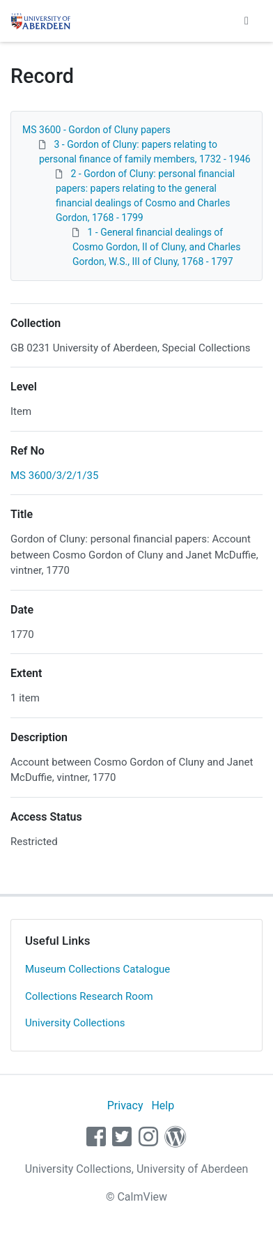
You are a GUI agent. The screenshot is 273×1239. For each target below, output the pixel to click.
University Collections (75, 1023)
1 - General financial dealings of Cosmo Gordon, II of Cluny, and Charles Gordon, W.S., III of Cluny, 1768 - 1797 (156, 247)
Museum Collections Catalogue (97, 969)
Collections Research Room (89, 996)
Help (162, 1105)
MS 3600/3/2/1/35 (54, 475)
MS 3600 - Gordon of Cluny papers (96, 129)
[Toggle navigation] (246, 21)
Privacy (125, 1105)
